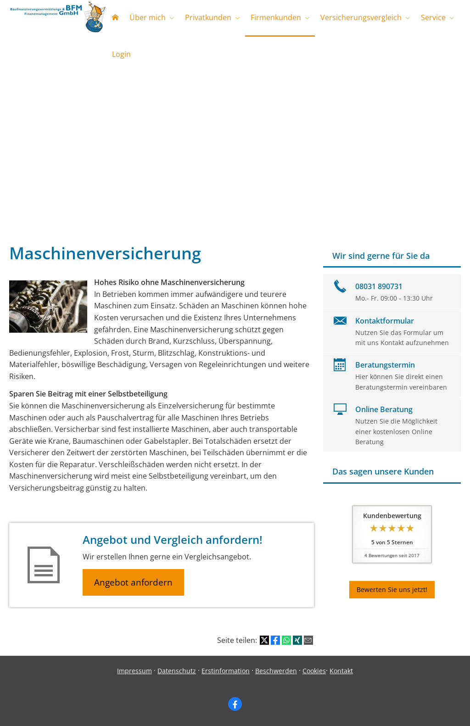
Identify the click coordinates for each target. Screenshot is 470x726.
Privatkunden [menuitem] (208, 17)
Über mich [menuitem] (147, 17)
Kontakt (341, 670)
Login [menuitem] (121, 54)
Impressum (134, 670)
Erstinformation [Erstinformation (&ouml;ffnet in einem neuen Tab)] (225, 670)
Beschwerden (276, 670)
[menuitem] (115, 18)
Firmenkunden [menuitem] (276, 17)
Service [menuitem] (433, 17)
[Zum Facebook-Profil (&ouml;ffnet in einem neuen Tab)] (235, 704)
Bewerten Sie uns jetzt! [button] (392, 589)
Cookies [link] (314, 670)
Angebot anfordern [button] (133, 582)
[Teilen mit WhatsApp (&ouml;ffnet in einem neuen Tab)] (286, 640)
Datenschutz (176, 670)
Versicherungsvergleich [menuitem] (361, 17)
